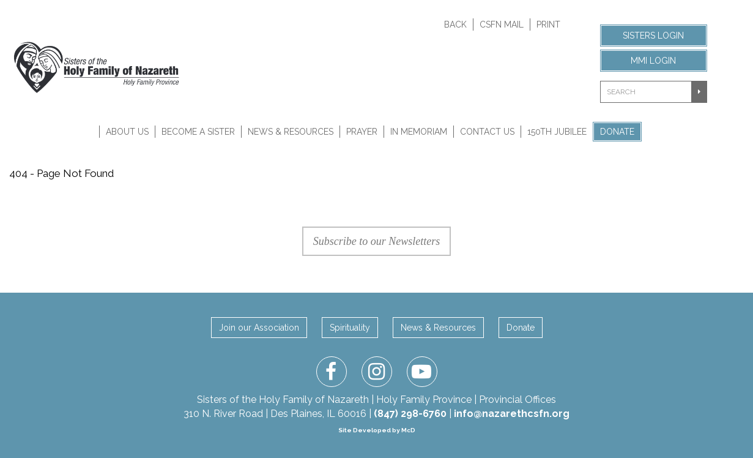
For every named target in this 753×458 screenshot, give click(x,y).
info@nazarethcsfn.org (511, 413)
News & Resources (290, 132)
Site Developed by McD (376, 430)
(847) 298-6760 (410, 413)
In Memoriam (418, 132)
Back (455, 24)
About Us (127, 132)
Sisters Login (653, 35)
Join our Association (259, 327)
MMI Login (653, 61)
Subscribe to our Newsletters (376, 241)
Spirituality (350, 327)
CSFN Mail (502, 24)
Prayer (361, 132)
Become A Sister (198, 132)
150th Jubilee (557, 132)
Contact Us (487, 132)
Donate (617, 132)
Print (548, 24)
